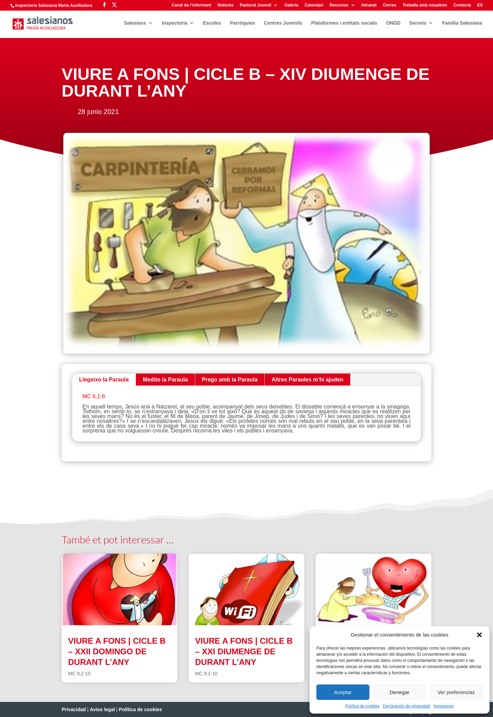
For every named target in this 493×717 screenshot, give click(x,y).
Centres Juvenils (283, 23)
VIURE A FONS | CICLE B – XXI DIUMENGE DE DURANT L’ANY (244, 651)
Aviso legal (102, 709)
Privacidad (74, 709)
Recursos (339, 5)
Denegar (399, 692)
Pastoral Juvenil (255, 5)
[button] (479, 634)
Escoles (212, 23)
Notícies (225, 5)
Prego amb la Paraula (230, 379)
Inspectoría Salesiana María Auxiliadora (53, 5)
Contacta (462, 5)
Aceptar (343, 692)
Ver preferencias (456, 692)
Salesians (135, 23)
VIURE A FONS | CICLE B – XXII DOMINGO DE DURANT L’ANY (117, 651)
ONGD (393, 23)
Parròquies (242, 23)
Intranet (369, 5)
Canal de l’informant (191, 5)
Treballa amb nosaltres (425, 5)
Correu (389, 5)
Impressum (443, 706)
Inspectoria (174, 23)
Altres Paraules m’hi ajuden (307, 379)
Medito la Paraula (165, 379)
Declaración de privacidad (406, 706)
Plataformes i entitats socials (344, 23)
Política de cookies (362, 706)
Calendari (314, 5)
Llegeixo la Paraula (104, 379)
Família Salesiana (462, 23)
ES (480, 5)
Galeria (292, 5)
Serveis (418, 23)
